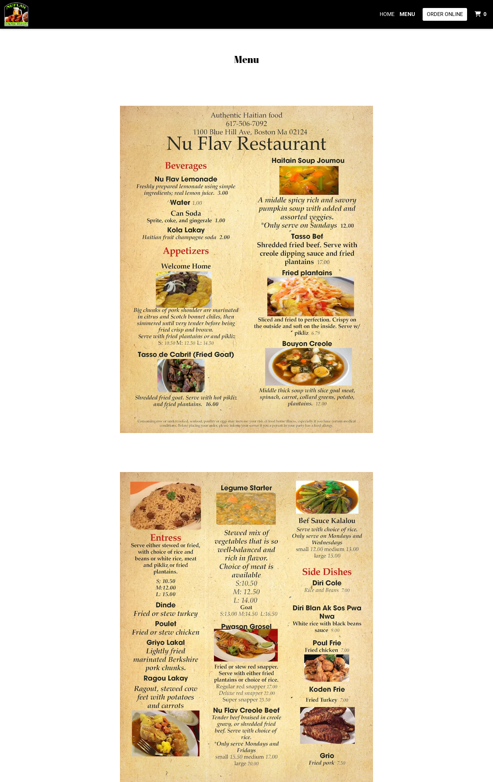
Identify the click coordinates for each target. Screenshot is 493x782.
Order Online (445, 14)
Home (387, 14)
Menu (407, 14)
